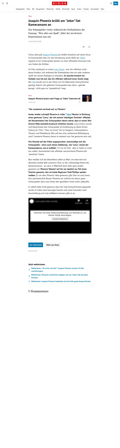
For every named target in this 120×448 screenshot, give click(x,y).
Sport (73, 9)
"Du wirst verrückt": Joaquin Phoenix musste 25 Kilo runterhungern (56, 269)
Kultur (79, 9)
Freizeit (86, 9)
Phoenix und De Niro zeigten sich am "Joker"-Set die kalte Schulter (58, 276)
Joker (69, 114)
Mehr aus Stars (52, 245)
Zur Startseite (36, 245)
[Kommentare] (83, 47)
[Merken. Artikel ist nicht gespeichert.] (89, 47)
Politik (58, 9)
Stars (102, 9)
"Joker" (83, 57)
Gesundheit (95, 9)
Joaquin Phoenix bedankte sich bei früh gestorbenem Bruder (59, 281)
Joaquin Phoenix (50, 54)
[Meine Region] (7, 3)
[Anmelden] (111, 3)
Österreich (50, 9)
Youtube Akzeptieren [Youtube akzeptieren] (60, 219)
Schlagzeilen (20, 9)
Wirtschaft (65, 9)
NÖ (33, 9)
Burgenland (40, 9)
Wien (28, 9)
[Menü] (3, 3)
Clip (34, 82)
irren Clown (59, 69)
